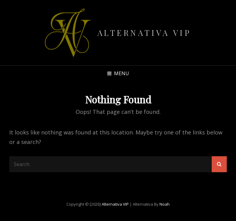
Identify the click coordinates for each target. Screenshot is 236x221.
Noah (164, 204)
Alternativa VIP (144, 32)
